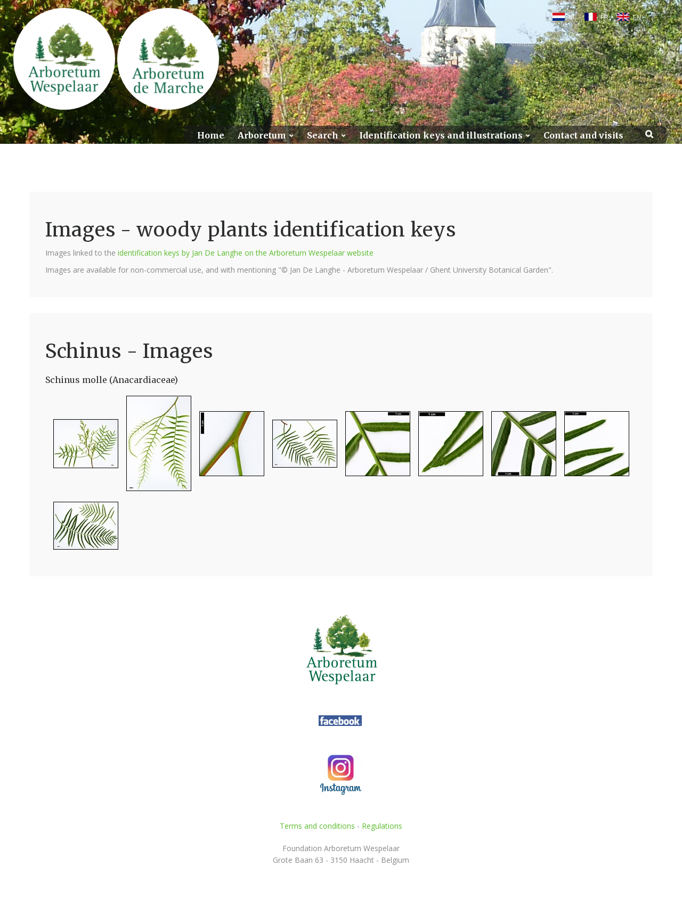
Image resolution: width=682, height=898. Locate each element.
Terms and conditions (317, 826)
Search (322, 135)
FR (604, 17)
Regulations (382, 826)
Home (210, 135)
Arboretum (262, 135)
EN (637, 17)
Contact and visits (583, 135)
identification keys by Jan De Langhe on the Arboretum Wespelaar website (246, 253)
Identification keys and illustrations (441, 135)
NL (572, 17)
